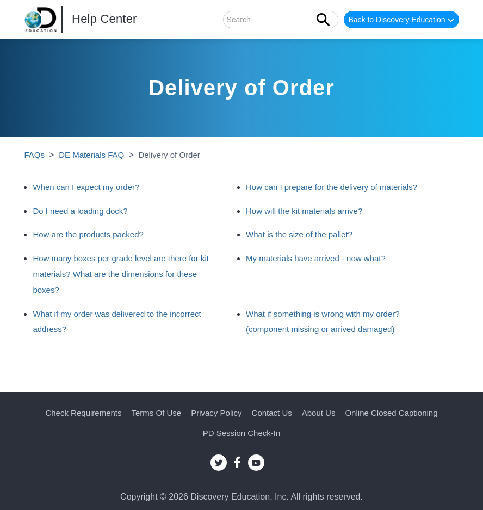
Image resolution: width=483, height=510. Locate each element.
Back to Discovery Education (402, 20)
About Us (319, 412)
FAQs (34, 154)
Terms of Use (157, 412)
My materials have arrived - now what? (316, 258)
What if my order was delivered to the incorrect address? (117, 321)
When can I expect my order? (86, 187)
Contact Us (272, 412)
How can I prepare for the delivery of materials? (331, 187)
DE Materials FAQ (91, 154)
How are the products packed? (88, 234)
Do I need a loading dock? (80, 211)
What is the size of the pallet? (299, 234)
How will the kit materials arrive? (304, 211)
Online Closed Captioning (391, 412)
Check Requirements (83, 412)
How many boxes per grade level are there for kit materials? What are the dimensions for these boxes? (121, 274)
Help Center (104, 19)
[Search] (281, 19)
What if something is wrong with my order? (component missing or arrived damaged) (323, 321)
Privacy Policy (216, 412)
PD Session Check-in (242, 433)
